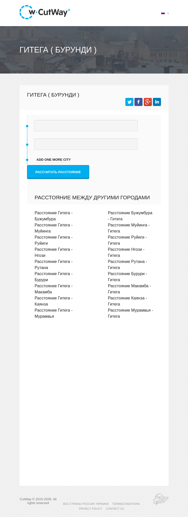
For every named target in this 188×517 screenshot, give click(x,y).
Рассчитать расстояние (58, 172)
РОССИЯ (89, 503)
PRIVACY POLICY (90, 508)
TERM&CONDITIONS (125, 503)
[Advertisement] (94, 366)
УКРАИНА (102, 503)
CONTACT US (115, 508)
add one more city (53, 160)
